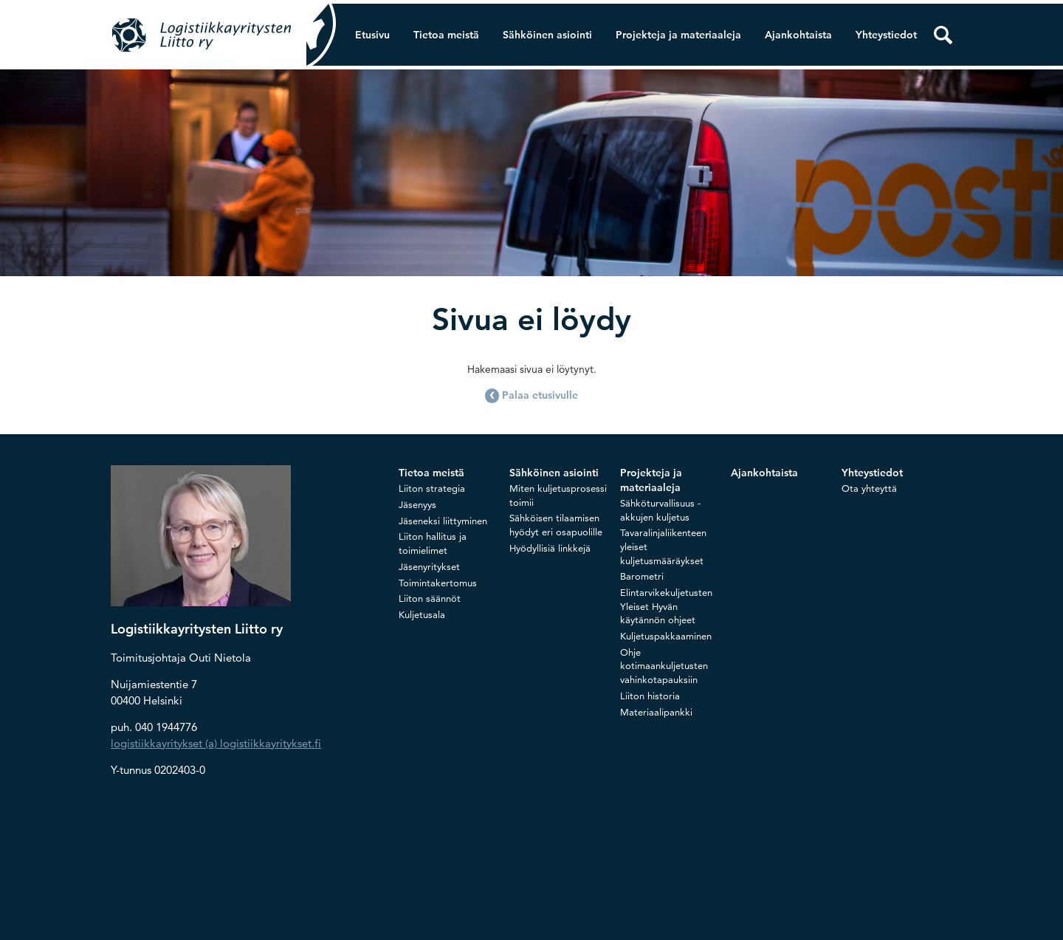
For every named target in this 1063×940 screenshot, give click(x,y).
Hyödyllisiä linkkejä (550, 548)
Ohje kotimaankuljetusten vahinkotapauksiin (664, 665)
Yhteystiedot (886, 34)
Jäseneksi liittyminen (443, 520)
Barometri (642, 576)
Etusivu (372, 34)
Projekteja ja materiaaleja (678, 34)
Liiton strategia (432, 488)
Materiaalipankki (656, 712)
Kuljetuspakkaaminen (666, 636)
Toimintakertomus (438, 583)
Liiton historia (650, 695)
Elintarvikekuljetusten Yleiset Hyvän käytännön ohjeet (666, 605)
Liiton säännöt (430, 598)
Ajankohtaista (798, 34)
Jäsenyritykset (429, 566)
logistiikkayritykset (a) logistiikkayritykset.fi (216, 743)
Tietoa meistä (446, 34)
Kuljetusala (422, 614)
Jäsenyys (417, 504)
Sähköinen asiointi (547, 34)
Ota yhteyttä (869, 488)
